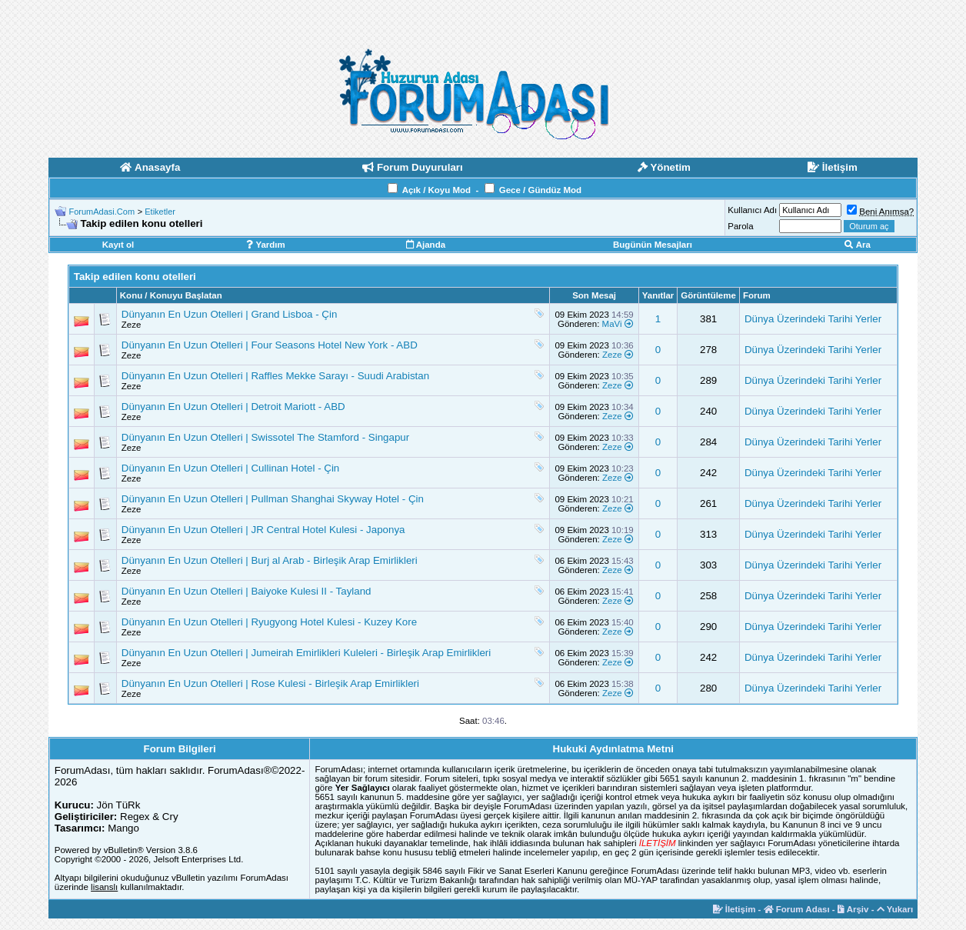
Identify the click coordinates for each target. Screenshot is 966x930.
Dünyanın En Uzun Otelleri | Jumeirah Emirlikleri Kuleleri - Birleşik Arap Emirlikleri (306, 652)
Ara (857, 244)
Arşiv (853, 909)
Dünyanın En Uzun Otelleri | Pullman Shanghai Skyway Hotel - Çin (273, 499)
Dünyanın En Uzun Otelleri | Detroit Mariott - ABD (233, 406)
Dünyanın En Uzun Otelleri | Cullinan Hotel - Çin (230, 468)
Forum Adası (797, 909)
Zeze (132, 324)
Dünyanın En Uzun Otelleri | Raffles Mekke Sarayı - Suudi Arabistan (275, 376)
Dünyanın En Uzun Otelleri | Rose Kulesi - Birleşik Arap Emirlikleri (270, 683)
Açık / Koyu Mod (436, 190)
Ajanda (425, 244)
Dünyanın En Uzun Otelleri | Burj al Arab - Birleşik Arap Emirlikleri (270, 560)
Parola (740, 226)
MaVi (612, 323)
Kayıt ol (118, 244)
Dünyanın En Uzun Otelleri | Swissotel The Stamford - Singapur (265, 437)
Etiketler (160, 211)
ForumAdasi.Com (102, 211)
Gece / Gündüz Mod (540, 190)
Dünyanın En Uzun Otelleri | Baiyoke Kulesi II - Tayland (246, 591)
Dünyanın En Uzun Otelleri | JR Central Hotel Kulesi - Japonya (263, 529)
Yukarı (895, 909)
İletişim (734, 909)
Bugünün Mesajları (652, 244)
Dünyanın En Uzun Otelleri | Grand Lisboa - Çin (230, 314)
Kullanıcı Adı (752, 210)
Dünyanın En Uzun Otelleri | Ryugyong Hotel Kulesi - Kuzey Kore (269, 622)
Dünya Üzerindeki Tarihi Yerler (812, 319)
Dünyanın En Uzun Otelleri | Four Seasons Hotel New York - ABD (270, 345)
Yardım (265, 244)
